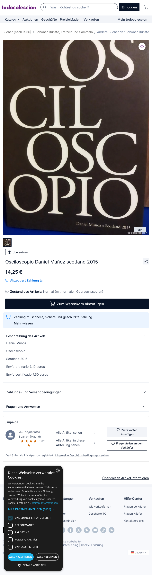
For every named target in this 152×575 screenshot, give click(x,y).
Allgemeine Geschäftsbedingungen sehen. (82, 455)
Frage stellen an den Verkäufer (127, 445)
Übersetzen (18, 252)
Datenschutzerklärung (64, 545)
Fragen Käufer (133, 513)
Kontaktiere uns (134, 520)
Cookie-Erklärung (92, 545)
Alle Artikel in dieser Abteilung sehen (76, 442)
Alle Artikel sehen (76, 432)
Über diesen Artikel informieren (125, 478)
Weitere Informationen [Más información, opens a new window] (45, 503)
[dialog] (33, 518)
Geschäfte (49, 19)
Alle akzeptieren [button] (20, 557)
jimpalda (12, 422)
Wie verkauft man (100, 506)
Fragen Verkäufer (135, 506)
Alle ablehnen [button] (47, 557)
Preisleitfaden (70, 19)
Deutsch (138, 552)
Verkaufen (91, 19)
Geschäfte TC (97, 513)
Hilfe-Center (133, 499)
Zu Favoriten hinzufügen (127, 432)
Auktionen (30, 19)
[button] (76, 336)
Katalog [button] (11, 19)
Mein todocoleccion (132, 19)
